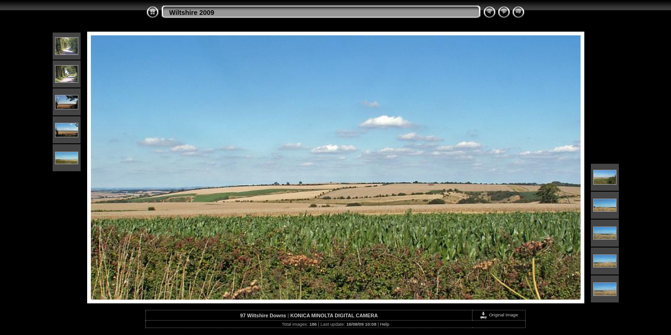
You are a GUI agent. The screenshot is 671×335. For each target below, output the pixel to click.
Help (385, 324)
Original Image (498, 314)
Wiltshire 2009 (191, 12)
